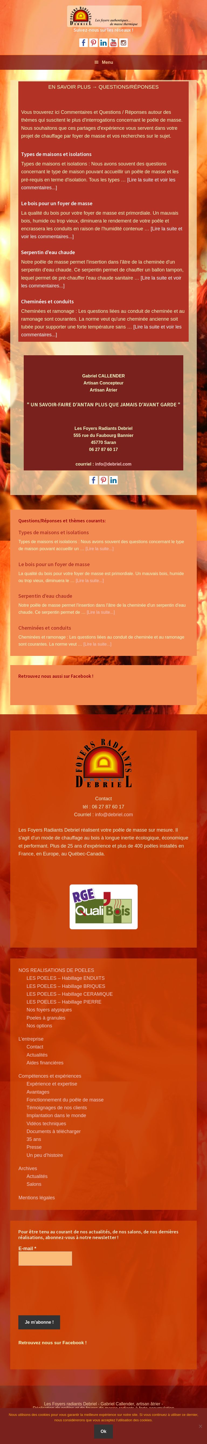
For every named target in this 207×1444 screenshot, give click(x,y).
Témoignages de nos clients (56, 1107)
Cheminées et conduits (47, 301)
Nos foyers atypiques (49, 1010)
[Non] (200, 1426)
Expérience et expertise (51, 1084)
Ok (103, 1431)
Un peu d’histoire (44, 1155)
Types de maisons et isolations (56, 154)
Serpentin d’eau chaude (48, 252)
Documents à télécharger (53, 1131)
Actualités (36, 1055)
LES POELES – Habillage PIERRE (63, 1002)
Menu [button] (107, 62)
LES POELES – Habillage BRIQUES (65, 986)
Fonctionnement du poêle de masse (65, 1100)
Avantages (37, 1092)
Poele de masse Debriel (103, 16)
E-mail (27, 1248)
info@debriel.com (113, 464)
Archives (27, 1168)
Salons (33, 1184)
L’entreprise (30, 1039)
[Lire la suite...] (99, 548)
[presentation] (40, 1290)
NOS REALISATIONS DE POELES (56, 970)
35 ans (33, 1139)
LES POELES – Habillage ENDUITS (65, 978)
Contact (34, 1047)
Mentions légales (36, 1197)
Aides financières (44, 1062)
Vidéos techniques (46, 1123)
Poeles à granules (45, 1018)
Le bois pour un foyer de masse (56, 203)
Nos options (39, 1025)
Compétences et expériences (49, 1076)
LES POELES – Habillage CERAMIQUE (69, 994)
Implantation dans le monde (56, 1115)
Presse (34, 1147)
